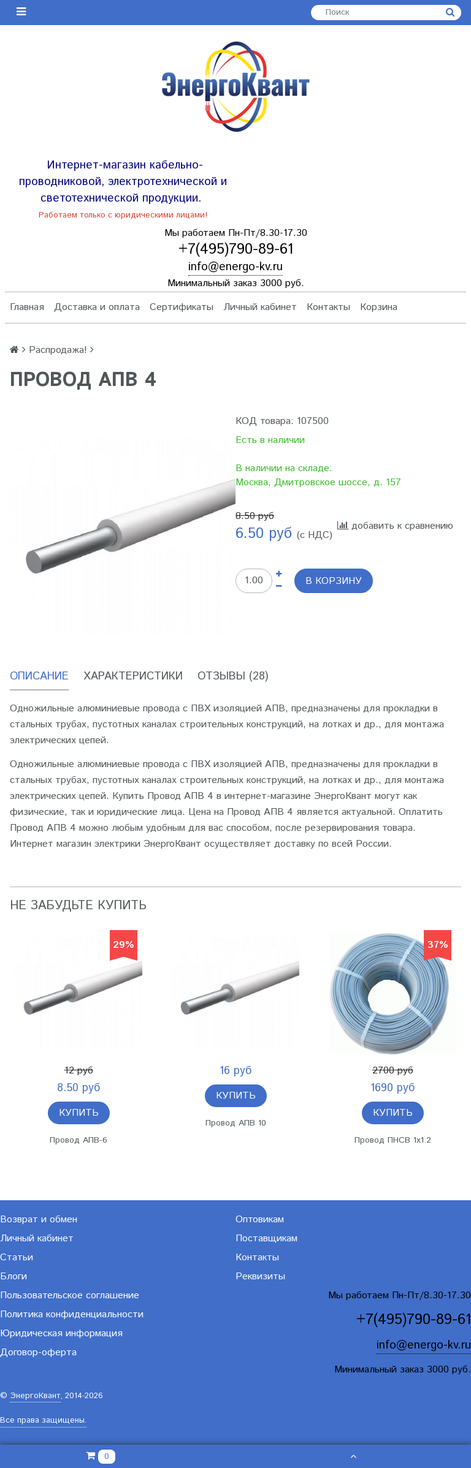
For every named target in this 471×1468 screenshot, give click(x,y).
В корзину (333, 581)
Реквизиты (260, 1276)
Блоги (13, 1276)
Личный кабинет (260, 307)
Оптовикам (260, 1220)
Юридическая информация (61, 1333)
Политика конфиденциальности (72, 1314)
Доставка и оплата (97, 307)
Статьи (16, 1257)
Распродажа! (58, 350)
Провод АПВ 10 (235, 1123)
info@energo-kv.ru (235, 267)
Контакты (328, 307)
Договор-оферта (38, 1352)
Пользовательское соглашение (69, 1295)
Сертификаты (181, 307)
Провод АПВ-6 (78, 1140)
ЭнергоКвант (35, 1396)
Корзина (378, 307)
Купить (79, 1113)
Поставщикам (266, 1239)
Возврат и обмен (38, 1220)
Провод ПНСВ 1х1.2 (392, 1140)
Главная (27, 307)
